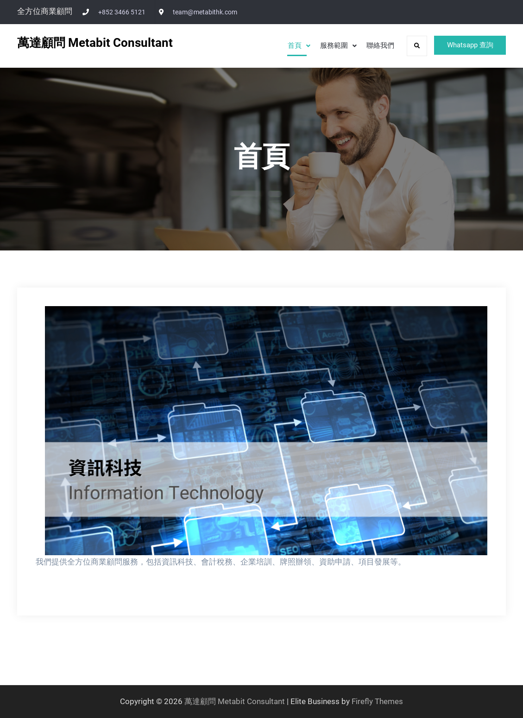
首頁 (287, 45)
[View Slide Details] (266, 430)
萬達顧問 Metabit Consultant (95, 43)
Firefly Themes (377, 701)
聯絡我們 (372, 45)
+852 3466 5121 (121, 12)
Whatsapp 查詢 (466, 45)
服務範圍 (326, 45)
